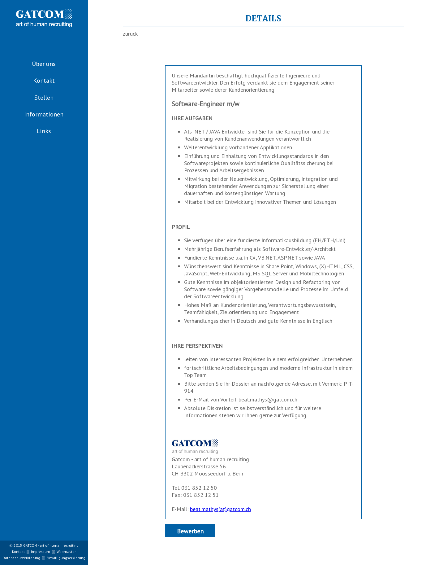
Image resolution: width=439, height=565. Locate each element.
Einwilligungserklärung (65, 557)
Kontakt (44, 81)
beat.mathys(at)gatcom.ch (220, 509)
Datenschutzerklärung (21, 557)
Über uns (44, 64)
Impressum (40, 551)
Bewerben (190, 531)
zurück (130, 33)
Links (44, 131)
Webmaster (66, 551)
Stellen (44, 98)
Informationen (43, 114)
